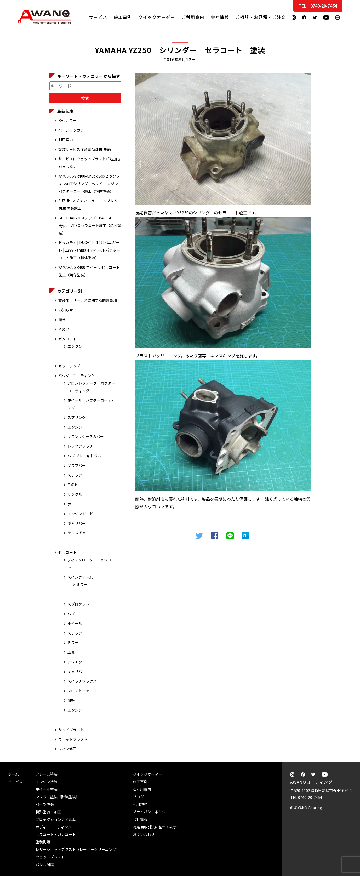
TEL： (318, 6)
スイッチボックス (82, 681)
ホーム (13, 774)
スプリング (76, 417)
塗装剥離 (43, 841)
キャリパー (76, 523)
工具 (71, 652)
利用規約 (140, 804)
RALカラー (67, 120)
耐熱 (71, 700)
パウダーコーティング (76, 375)
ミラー (82, 584)
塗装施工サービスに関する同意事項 (87, 300)
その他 (63, 329)
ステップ (74, 475)
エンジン (74, 346)
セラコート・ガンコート (56, 834)
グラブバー (76, 465)
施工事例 (123, 17)
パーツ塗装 (45, 804)
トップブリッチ (80, 446)
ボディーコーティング (54, 826)
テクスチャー (78, 532)
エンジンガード (80, 513)
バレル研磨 (45, 864)
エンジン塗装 (47, 781)
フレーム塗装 (47, 774)
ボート (72, 504)
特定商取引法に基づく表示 (155, 826)
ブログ (138, 796)
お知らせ (65, 309)
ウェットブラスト (73, 739)
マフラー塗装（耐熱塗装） (57, 796)
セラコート (67, 552)
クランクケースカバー (85, 436)
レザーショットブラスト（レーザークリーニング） (78, 849)
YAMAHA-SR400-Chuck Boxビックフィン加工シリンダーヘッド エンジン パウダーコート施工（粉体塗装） (89, 183)
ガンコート (67, 339)
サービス (98, 17)
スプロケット (78, 604)
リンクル (74, 494)
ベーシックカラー (73, 130)
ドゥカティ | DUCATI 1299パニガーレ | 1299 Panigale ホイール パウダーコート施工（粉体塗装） (89, 250)
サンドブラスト (71, 729)
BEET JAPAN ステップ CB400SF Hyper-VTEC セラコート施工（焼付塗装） (89, 225)
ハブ (71, 613)
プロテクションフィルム (56, 819)
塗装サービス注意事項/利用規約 (84, 149)
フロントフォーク (82, 690)
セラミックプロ (71, 365)
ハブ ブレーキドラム (84, 455)
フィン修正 (67, 748)
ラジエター (76, 661)
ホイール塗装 (47, 789)
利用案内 (65, 139)
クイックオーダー (156, 17)
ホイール (74, 623)
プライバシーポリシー (151, 811)
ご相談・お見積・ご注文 (351, 105)
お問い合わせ (144, 834)
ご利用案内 (192, 17)
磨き (62, 319)
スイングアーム (80, 577)
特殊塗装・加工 (48, 811)
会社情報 (220, 17)
